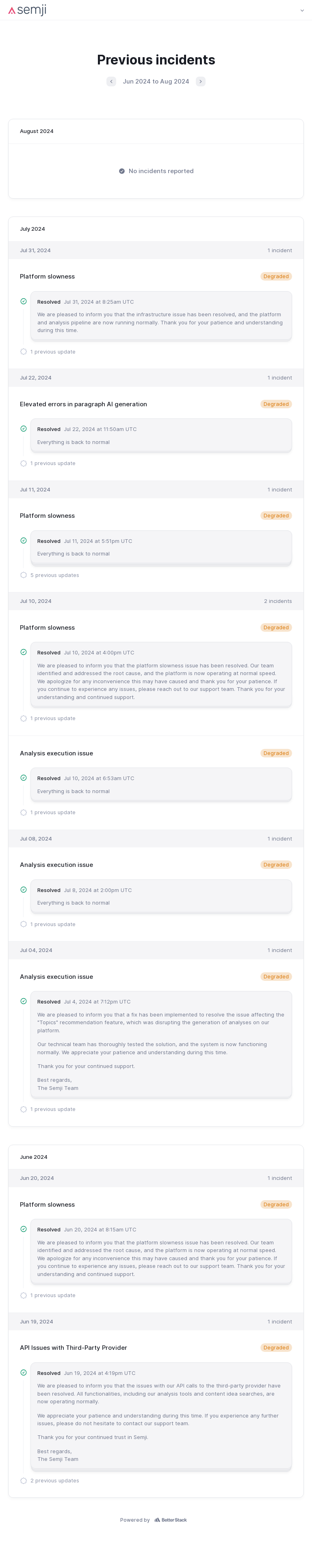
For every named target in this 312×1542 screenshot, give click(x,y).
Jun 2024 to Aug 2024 (156, 81)
